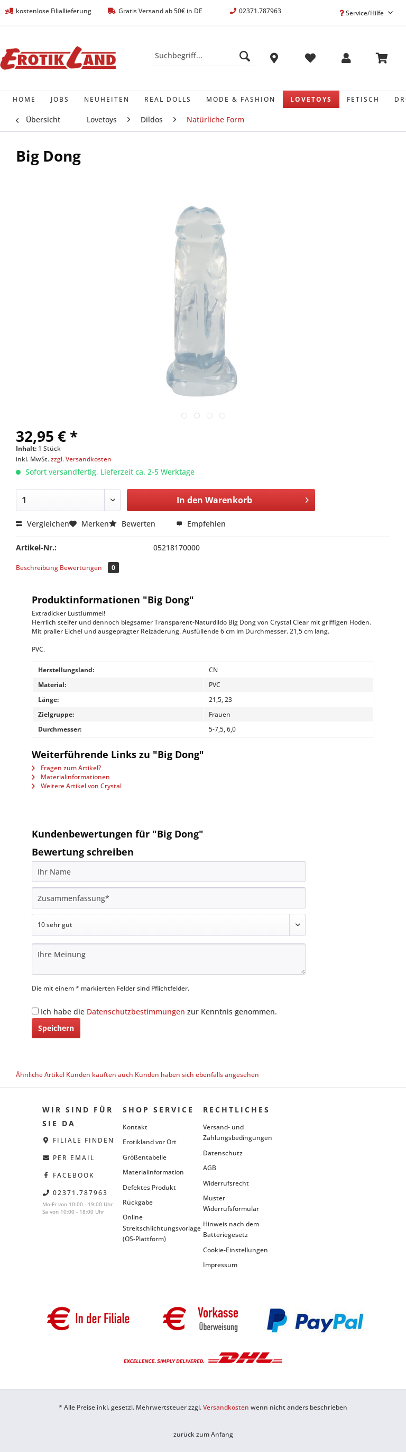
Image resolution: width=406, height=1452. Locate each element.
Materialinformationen (71, 776)
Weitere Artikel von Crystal (77, 785)
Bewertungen (89, 567)
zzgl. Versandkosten (81, 459)
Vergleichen (42, 524)
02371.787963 (80, 1192)
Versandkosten (226, 1407)
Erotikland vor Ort (150, 1141)
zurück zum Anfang (203, 1434)
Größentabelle (145, 1157)
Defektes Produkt (149, 1187)
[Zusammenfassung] (169, 897)
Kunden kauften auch (99, 1074)
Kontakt (135, 1127)
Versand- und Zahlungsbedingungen (237, 1132)
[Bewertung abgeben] (169, 925)
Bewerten (133, 524)
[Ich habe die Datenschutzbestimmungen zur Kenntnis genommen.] (35, 1011)
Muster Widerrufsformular (231, 1203)
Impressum (220, 1264)
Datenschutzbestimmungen (136, 1011)
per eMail (74, 1157)
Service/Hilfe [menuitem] (362, 12)
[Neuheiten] (107, 99)
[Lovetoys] (311, 99)
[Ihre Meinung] (169, 959)
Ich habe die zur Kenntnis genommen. (159, 1011)
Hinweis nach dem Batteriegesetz (231, 1229)
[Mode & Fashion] (241, 99)
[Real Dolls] (168, 99)
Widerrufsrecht (226, 1183)
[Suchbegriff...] (203, 55)
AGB (209, 1167)
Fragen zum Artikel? (66, 767)
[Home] (24, 99)
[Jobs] (60, 99)
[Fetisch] (363, 99)
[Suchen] (244, 55)
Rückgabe (138, 1202)
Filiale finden (83, 1140)
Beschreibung (37, 567)
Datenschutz (223, 1152)
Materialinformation (153, 1172)
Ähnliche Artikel (40, 1074)
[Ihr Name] (169, 871)
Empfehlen (201, 524)
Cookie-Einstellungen (235, 1249)
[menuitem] (203, 60)
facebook (74, 1175)
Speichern (56, 1028)
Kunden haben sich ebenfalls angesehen (197, 1074)
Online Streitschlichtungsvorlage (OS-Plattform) (160, 1228)
